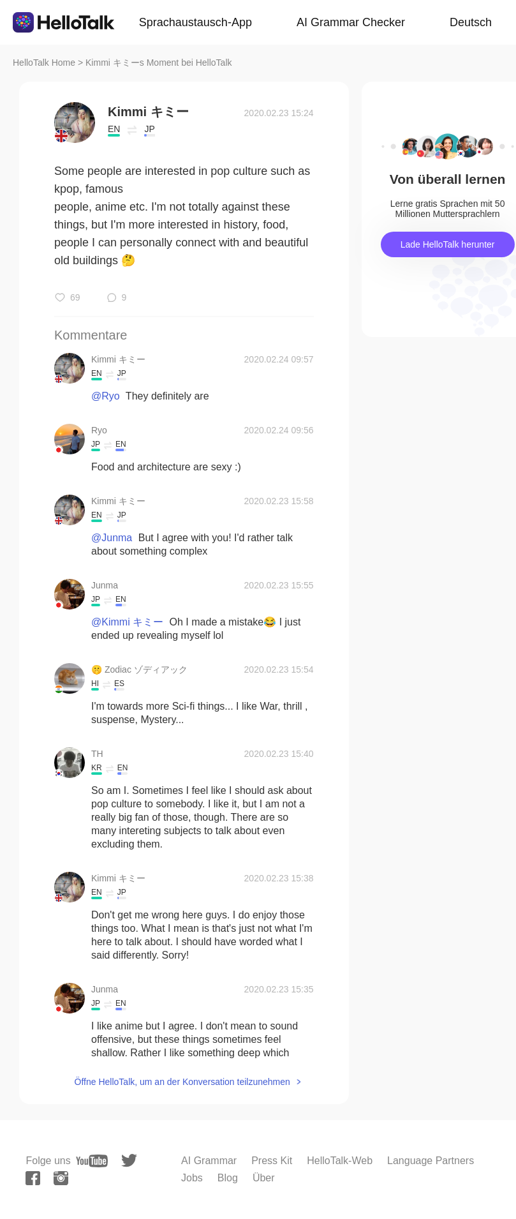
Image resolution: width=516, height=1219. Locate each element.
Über (264, 1177)
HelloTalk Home (44, 62)
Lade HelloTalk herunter (448, 244)
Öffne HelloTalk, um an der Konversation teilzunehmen (182, 1082)
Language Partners (430, 1160)
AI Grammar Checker (351, 22)
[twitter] (129, 1160)
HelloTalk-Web (339, 1160)
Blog (227, 1177)
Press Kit (271, 1160)
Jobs (192, 1177)
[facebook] (33, 1178)
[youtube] (92, 1161)
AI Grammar (209, 1160)
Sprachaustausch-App (195, 22)
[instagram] (61, 1178)
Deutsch (471, 22)
